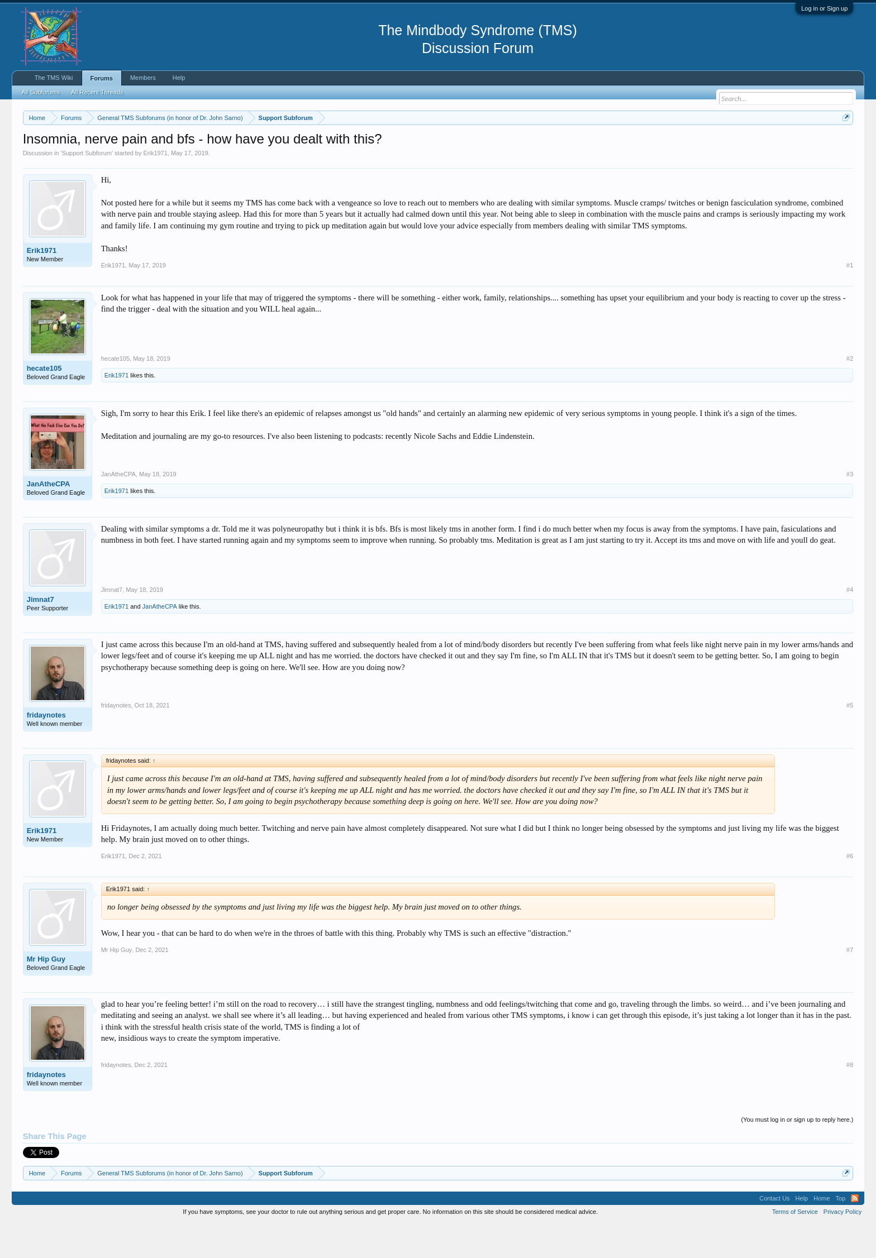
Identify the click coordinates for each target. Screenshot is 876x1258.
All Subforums (41, 92)
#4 (849, 623)
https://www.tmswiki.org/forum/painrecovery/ (534, 144)
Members (143, 77)
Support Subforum (87, 186)
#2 (849, 392)
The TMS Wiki (54, 77)
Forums (102, 78)
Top (841, 1231)
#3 (849, 507)
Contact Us (774, 1231)
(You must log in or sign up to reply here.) (797, 1153)
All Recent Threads (97, 92)
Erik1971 (155, 186)
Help (179, 77)
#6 (849, 889)
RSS (855, 1232)
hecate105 (44, 402)
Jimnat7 (40, 633)
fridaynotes (46, 748)
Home (821, 1231)
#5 (849, 738)
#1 (849, 298)
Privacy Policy (842, 1245)
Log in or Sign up (824, 8)
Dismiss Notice (844, 144)
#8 (849, 1098)
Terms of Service (795, 1245)
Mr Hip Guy (46, 992)
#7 (849, 983)
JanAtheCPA (48, 517)
